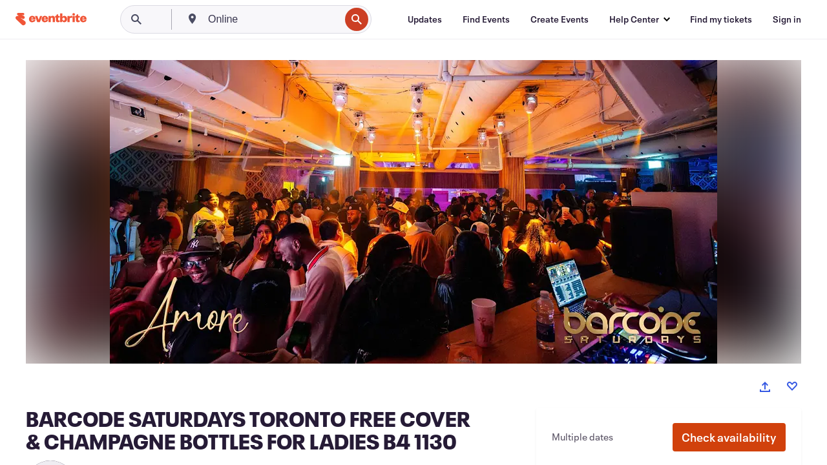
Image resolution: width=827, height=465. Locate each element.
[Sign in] (786, 19)
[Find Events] (486, 19)
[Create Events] (559, 19)
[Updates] (424, 19)
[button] (729, 437)
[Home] (51, 19)
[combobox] (272, 19)
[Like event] (792, 386)
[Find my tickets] (721, 19)
